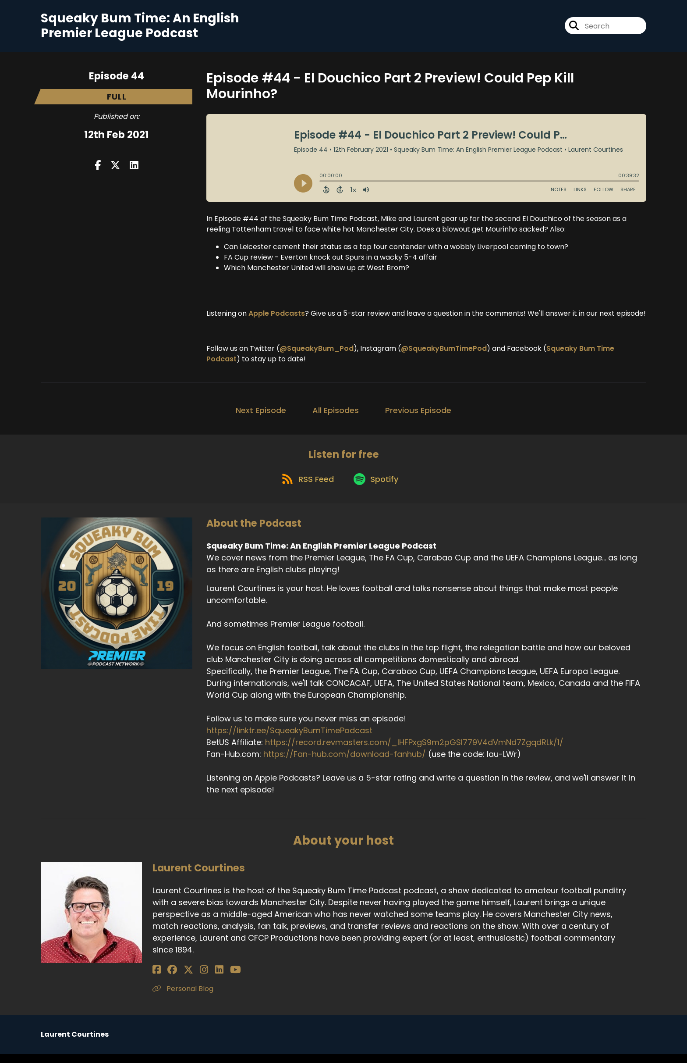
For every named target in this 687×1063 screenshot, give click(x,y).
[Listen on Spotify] (377, 488)
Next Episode (261, 414)
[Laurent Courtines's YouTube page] (210, 979)
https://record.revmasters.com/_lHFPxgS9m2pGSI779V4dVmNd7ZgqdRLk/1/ (414, 751)
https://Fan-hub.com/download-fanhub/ (344, 763)
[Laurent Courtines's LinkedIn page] (199, 979)
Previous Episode (418, 414)
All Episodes (335, 414)
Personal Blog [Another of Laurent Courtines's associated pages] (182, 998)
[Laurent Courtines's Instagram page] (189, 979)
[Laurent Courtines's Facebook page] (156, 979)
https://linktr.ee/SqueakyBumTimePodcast (289, 740)
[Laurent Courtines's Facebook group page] (167, 979)
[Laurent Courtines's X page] (179, 979)
